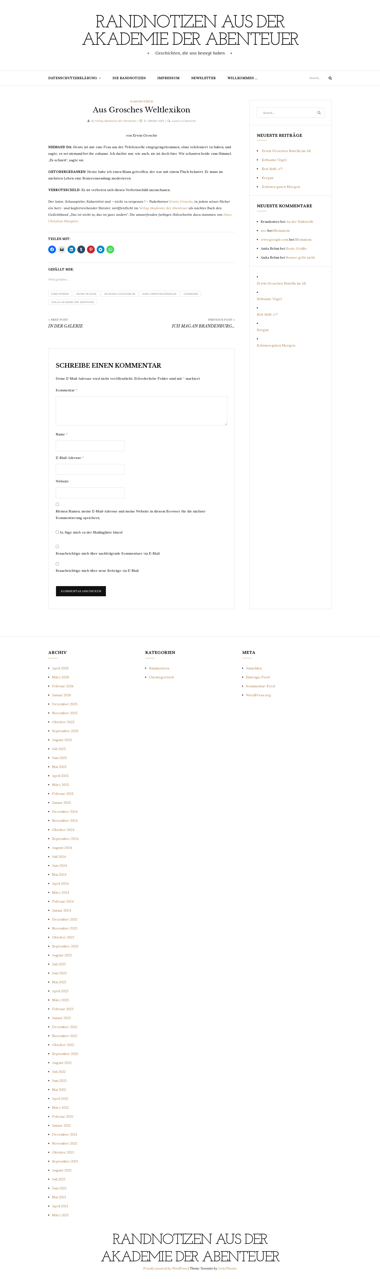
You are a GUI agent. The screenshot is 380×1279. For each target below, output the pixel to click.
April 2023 (60, 991)
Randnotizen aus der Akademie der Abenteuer (190, 31)
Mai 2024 (59, 874)
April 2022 (60, 1098)
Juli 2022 (59, 1072)
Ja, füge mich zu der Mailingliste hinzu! (89, 532)
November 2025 (65, 713)
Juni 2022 (59, 1080)
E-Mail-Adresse (70, 458)
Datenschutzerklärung (72, 78)
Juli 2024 (59, 856)
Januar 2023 (61, 1018)
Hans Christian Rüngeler (159, 293)
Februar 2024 (63, 901)
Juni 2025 (59, 758)
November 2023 (64, 928)
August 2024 (62, 847)
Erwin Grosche (181, 201)
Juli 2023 (59, 964)
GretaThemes (227, 1268)
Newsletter (203, 78)
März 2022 (60, 1107)
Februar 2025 (63, 793)
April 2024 (60, 883)
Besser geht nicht (300, 257)
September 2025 (65, 731)
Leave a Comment (184, 121)
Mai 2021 (59, 1197)
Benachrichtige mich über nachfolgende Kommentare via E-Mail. (108, 553)
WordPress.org (258, 695)
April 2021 (60, 1206)
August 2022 (62, 1063)
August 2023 (62, 955)
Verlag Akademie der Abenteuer (115, 121)
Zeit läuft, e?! (272, 169)
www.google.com (274, 239)
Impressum (168, 78)
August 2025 (62, 740)
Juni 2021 (59, 1188)
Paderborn (191, 293)
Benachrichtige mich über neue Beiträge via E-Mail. (97, 570)
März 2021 (60, 1215)
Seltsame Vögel (274, 160)
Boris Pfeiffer (60, 293)
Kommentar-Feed (260, 686)
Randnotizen (141, 101)
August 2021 (61, 1170)
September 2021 (65, 1161)
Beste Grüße (296, 248)
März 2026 (60, 677)
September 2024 (65, 839)
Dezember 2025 (65, 704)
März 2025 (60, 785)
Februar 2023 (62, 1009)
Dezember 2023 (64, 919)
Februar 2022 (62, 1116)
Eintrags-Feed (257, 677)
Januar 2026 (61, 695)
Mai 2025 (59, 767)
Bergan (267, 178)
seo (264, 230)
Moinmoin (281, 230)
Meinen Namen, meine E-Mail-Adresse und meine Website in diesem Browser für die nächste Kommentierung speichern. (131, 514)
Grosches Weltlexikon (119, 293)
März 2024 (60, 892)
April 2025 (60, 776)
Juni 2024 (59, 865)
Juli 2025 (59, 749)
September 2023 (65, 946)
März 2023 (60, 1000)
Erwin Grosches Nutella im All (286, 151)
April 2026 (60, 668)
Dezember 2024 (65, 811)
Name (62, 434)
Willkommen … (242, 78)
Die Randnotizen (129, 78)
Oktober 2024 (63, 830)
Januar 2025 (61, 802)
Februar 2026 (63, 686)
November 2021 (64, 1143)
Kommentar (67, 390)
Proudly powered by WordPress (165, 1268)
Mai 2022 (59, 1089)
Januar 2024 (61, 910)
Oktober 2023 (63, 937)
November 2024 (65, 820)
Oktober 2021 (63, 1152)
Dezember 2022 (64, 1027)
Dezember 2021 (64, 1134)
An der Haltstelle (300, 221)
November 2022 (64, 1036)
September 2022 (65, 1054)
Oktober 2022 (63, 1045)
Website (62, 481)
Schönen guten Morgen (281, 187)
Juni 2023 (59, 973)
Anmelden (254, 668)
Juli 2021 (58, 1179)
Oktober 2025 (63, 722)
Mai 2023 (59, 982)
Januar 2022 (61, 1125)
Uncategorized (161, 677)
